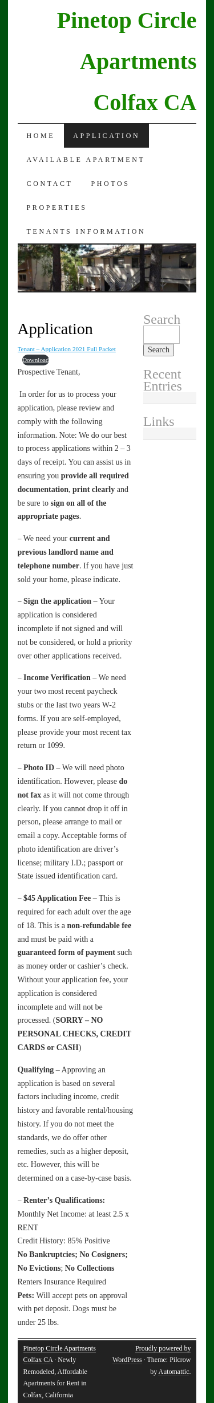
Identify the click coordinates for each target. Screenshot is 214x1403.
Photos (110, 184)
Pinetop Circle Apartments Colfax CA (127, 61)
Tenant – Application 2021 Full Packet (67, 348)
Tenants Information (86, 231)
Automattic (173, 1372)
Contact (50, 184)
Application (106, 136)
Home (41, 136)
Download (35, 359)
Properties (57, 208)
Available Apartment (86, 160)
